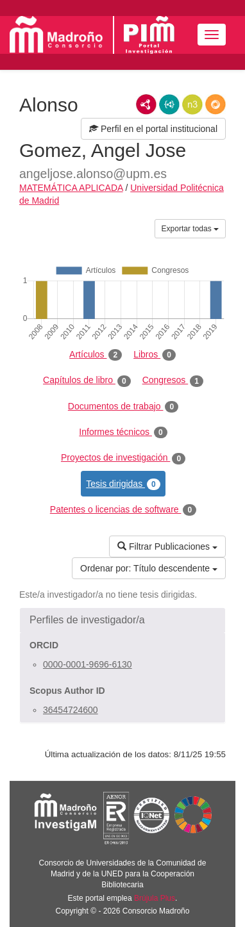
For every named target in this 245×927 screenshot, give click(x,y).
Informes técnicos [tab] (123, 432)
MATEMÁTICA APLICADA (71, 188)
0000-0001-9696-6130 (87, 664)
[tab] (122, 620)
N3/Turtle (192, 104)
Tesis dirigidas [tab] (123, 484)
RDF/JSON (215, 104)
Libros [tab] (154, 355)
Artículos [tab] (95, 355)
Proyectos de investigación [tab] (123, 458)
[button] (122, 620)
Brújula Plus (154, 898)
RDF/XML (146, 104)
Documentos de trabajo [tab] (123, 407)
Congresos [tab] (172, 380)
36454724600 (70, 710)
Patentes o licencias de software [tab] (123, 510)
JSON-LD (169, 104)
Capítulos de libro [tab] (87, 380)
